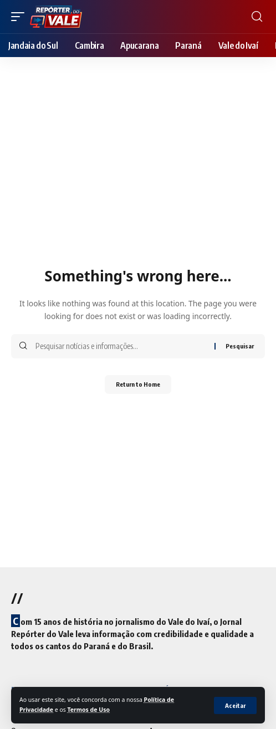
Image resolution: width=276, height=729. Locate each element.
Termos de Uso (89, 709)
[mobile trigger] (20, 17)
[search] (257, 16)
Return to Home (138, 384)
